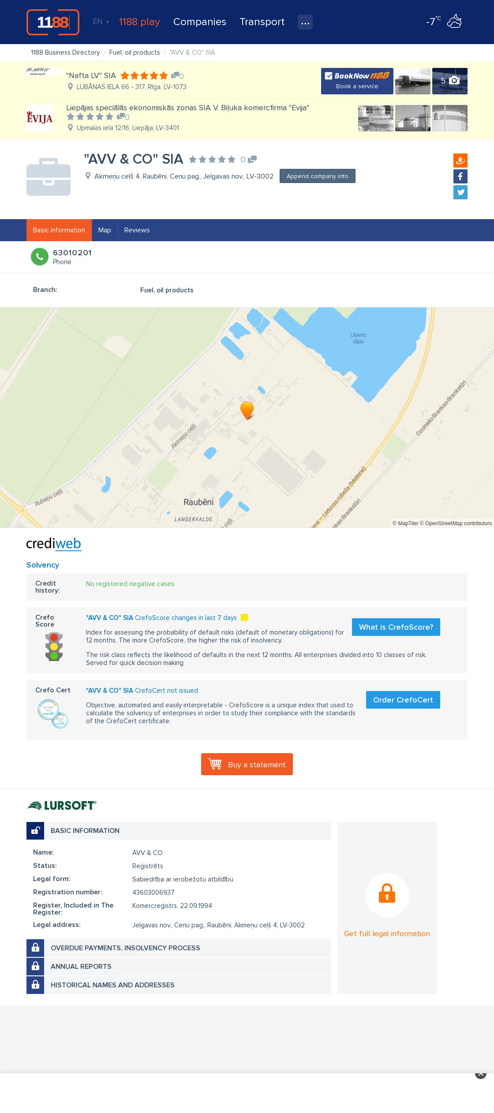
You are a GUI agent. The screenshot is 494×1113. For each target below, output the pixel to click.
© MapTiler (405, 523)
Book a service (357, 86)
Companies (199, 21)
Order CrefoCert (403, 700)
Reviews (137, 230)
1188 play (139, 21)
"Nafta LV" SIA (91, 75)
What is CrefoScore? (396, 627)
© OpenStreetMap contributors (456, 523)
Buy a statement (257, 764)
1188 (52, 22)
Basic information (59, 230)
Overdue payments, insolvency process (125, 948)
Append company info (317, 176)
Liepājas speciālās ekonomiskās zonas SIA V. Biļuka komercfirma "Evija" (187, 107)
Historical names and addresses (113, 985)
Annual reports (81, 966)
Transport (262, 21)
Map (104, 230)
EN (101, 21)
